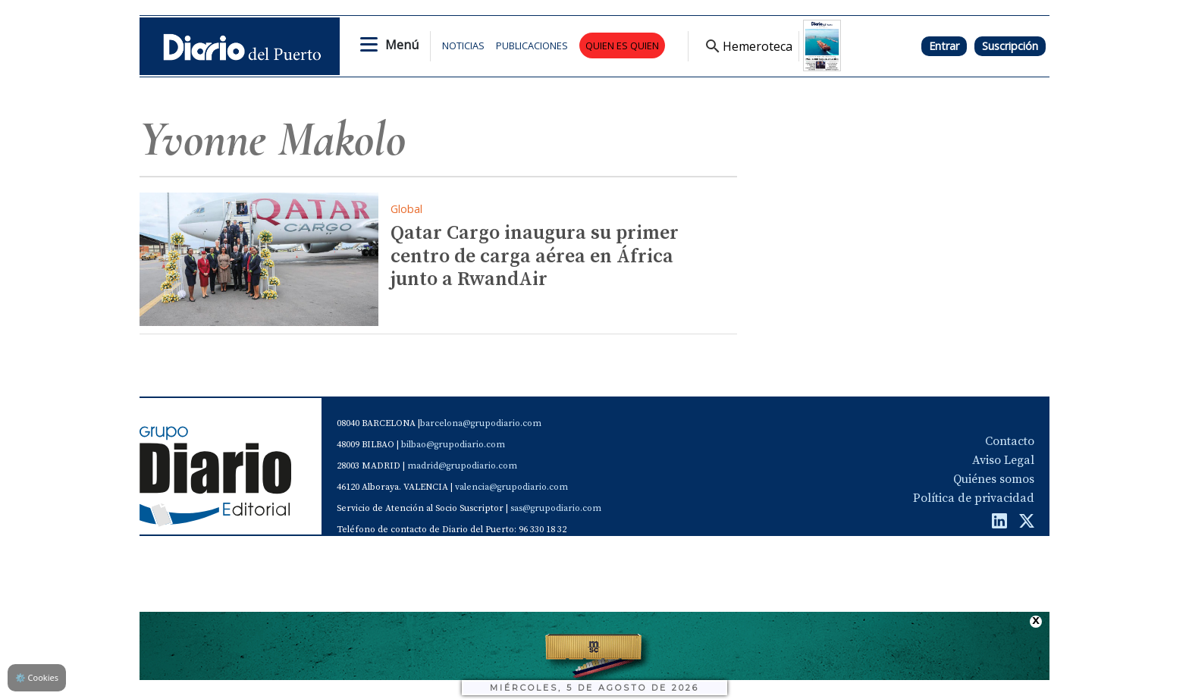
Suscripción (1010, 46)
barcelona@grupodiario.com (480, 423)
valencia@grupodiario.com (511, 487)
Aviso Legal (1003, 460)
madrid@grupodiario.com (462, 466)
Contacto (1009, 441)
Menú (402, 44)
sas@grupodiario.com (555, 508)
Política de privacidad (973, 498)
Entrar (944, 46)
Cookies (36, 677)
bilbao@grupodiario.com (453, 444)
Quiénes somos (993, 479)
